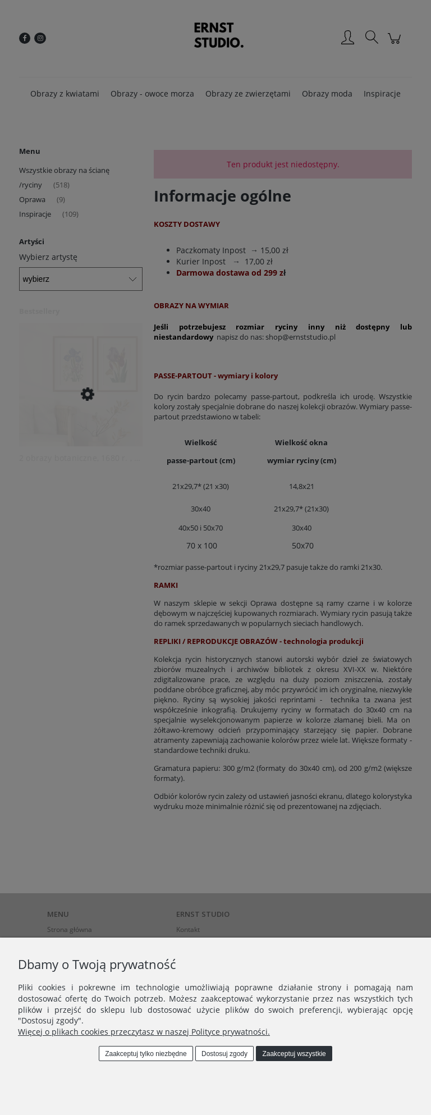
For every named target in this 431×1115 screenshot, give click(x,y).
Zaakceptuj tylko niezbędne (145, 1054)
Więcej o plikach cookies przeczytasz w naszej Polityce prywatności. (144, 1031)
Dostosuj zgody (224, 1054)
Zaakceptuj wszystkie (293, 1054)
